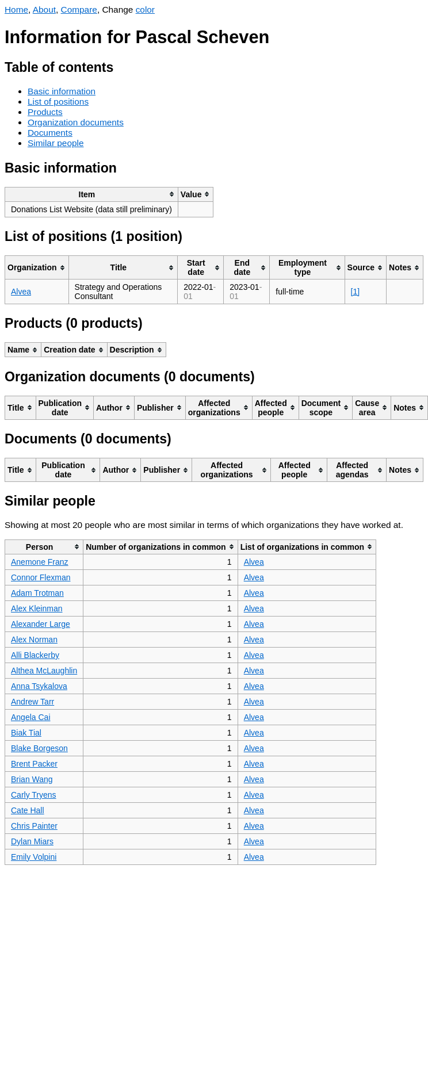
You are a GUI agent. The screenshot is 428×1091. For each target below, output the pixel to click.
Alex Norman (34, 639)
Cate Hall (27, 810)
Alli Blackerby (35, 655)
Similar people (56, 143)
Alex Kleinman (37, 608)
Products (45, 112)
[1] (355, 291)
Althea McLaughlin (44, 670)
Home (16, 9)
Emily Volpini (33, 857)
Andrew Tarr (32, 701)
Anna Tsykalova (39, 686)
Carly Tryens (33, 794)
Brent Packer (34, 763)
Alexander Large (40, 624)
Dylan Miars (32, 841)
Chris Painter (34, 825)
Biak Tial (26, 732)
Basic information (61, 91)
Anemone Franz (39, 561)
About (44, 9)
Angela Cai (31, 717)
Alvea (21, 291)
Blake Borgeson (39, 748)
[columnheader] (91, 194)
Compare (79, 9)
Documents (50, 132)
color (145, 9)
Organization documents (76, 122)
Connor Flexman (41, 577)
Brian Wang (32, 779)
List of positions (58, 101)
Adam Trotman (37, 593)
